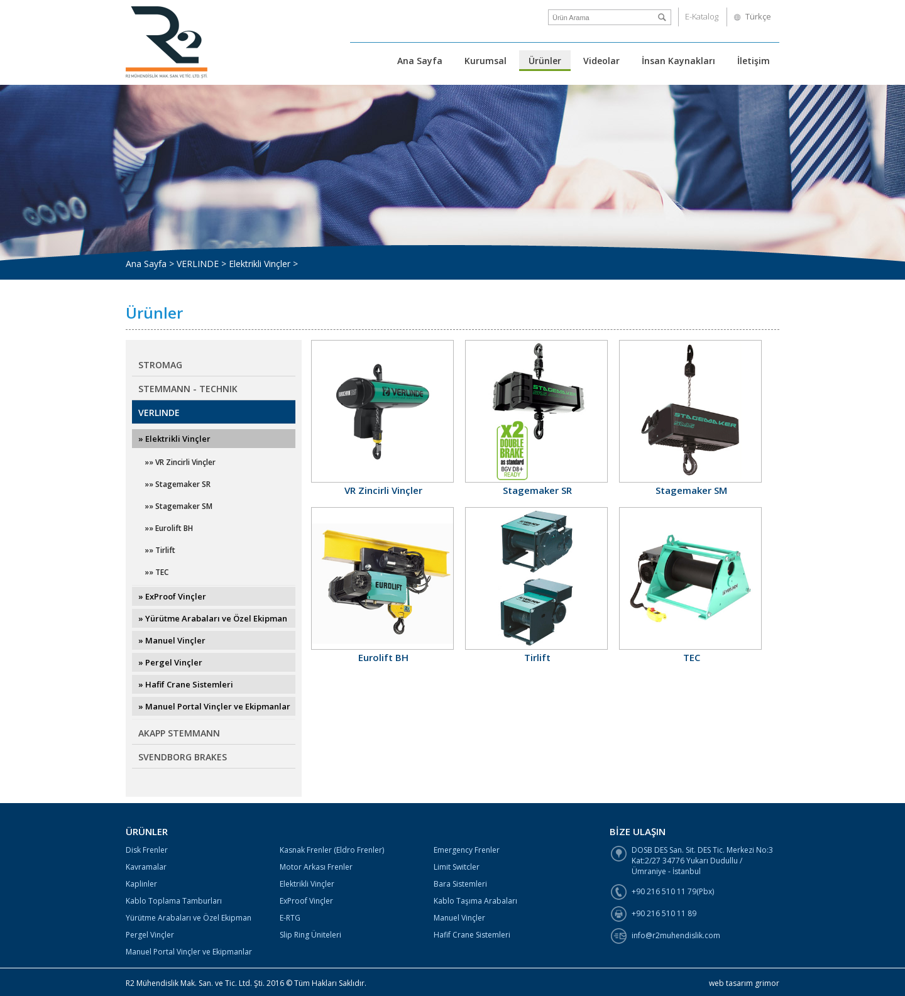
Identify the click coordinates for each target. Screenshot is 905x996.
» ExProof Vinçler (172, 596)
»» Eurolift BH (169, 528)
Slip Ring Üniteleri (310, 934)
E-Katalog (701, 16)
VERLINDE (159, 413)
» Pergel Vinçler (170, 662)
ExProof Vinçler (306, 900)
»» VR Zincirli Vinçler (180, 462)
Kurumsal (485, 61)
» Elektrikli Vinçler (174, 438)
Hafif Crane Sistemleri (472, 934)
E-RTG (290, 917)
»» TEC (156, 572)
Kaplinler (141, 883)
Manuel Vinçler (459, 917)
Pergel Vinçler (150, 934)
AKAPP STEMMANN (179, 733)
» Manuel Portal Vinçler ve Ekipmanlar (214, 706)
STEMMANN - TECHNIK (188, 389)
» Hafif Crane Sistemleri (185, 684)
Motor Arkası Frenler (316, 867)
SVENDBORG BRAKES (182, 757)
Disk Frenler (147, 850)
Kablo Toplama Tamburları (174, 900)
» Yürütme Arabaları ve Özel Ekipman (212, 618)
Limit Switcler (457, 867)
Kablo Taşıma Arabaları (475, 900)
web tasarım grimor (744, 983)
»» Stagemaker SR (178, 484)
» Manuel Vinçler (172, 640)
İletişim (753, 61)
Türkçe (758, 16)
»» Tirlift (160, 550)
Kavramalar (146, 867)
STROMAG (160, 365)
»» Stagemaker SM (178, 506)
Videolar (601, 61)
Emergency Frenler (467, 850)
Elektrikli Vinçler (307, 883)
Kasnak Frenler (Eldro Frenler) (332, 850)
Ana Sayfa (419, 61)
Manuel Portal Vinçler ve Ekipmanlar (189, 951)
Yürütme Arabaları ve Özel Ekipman (188, 917)
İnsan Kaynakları (678, 61)
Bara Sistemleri (460, 883)
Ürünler (545, 61)
